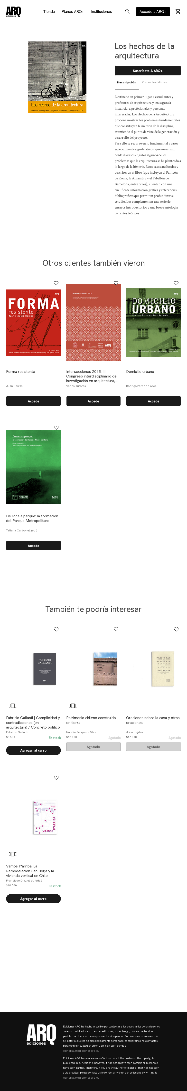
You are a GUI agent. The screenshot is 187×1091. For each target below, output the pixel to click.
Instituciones (101, 11)
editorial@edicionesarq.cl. (81, 1051)
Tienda (49, 11)
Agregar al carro (33, 750)
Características (154, 82)
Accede (33, 401)
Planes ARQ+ (73, 11)
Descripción (126, 82)
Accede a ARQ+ (153, 11)
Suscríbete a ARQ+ (148, 71)
